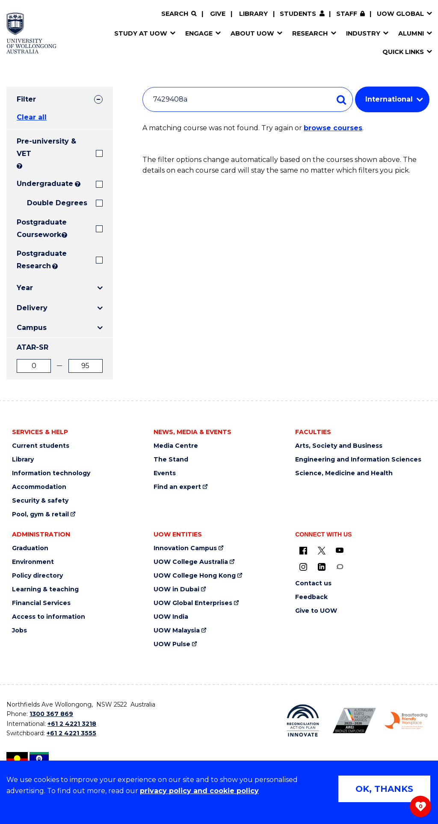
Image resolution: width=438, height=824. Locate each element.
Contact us (313, 583)
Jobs (19, 630)
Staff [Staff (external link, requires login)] (346, 14)
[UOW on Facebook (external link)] (303, 550)
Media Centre (176, 445)
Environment (33, 562)
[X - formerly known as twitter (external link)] (322, 550)
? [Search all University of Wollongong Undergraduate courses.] (77, 184)
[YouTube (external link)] (339, 550)
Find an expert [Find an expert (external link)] (177, 487)
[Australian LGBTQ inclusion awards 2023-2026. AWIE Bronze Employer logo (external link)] (354, 720)
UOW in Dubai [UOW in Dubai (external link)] (176, 589)
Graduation (30, 548)
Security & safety (40, 500)
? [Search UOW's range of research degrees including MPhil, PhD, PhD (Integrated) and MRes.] (54, 266)
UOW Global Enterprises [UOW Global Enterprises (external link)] (193, 603)
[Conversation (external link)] (339, 566)
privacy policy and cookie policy (199, 791)
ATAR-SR (32, 347)
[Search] (179, 14)
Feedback (311, 597)
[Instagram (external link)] (303, 566)
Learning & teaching (45, 589)
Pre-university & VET (46, 147)
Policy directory (37, 575)
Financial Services (41, 603)
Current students (40, 445)
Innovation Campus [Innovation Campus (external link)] (185, 548)
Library (253, 14)
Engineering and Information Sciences (358, 459)
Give (217, 14)
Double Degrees (57, 203)
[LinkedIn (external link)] (322, 566)
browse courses (333, 128)
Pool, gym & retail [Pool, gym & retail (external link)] (40, 514)
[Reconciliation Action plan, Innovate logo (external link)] (303, 720)
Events (165, 473)
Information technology (51, 473)
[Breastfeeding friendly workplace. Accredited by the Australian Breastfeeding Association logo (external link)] (406, 720)
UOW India (171, 616)
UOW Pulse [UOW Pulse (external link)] (172, 644)
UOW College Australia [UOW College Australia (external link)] (191, 562)
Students (298, 14)
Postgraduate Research (33, 259)
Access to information (48, 616)
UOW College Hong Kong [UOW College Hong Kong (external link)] (195, 575)
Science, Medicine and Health (344, 473)
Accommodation (39, 487)
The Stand (171, 459)
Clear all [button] (32, 117)
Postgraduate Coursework (38, 228)
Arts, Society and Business (338, 445)
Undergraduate (45, 184)
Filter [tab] (26, 99)
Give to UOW (316, 610)
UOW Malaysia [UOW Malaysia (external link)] (177, 630)
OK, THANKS (384, 789)
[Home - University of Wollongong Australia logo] (31, 33)
